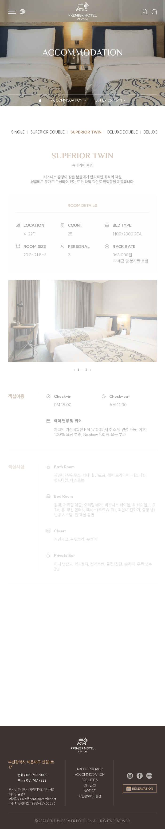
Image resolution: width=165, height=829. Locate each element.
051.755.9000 (36, 775)
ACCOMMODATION (90, 774)
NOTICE (90, 791)
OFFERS (89, 785)
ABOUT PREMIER (89, 769)
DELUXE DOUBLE (122, 133)
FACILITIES (90, 780)
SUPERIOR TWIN (86, 133)
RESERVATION (139, 788)
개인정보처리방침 (90, 796)
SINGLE (18, 133)
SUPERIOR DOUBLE (47, 133)
